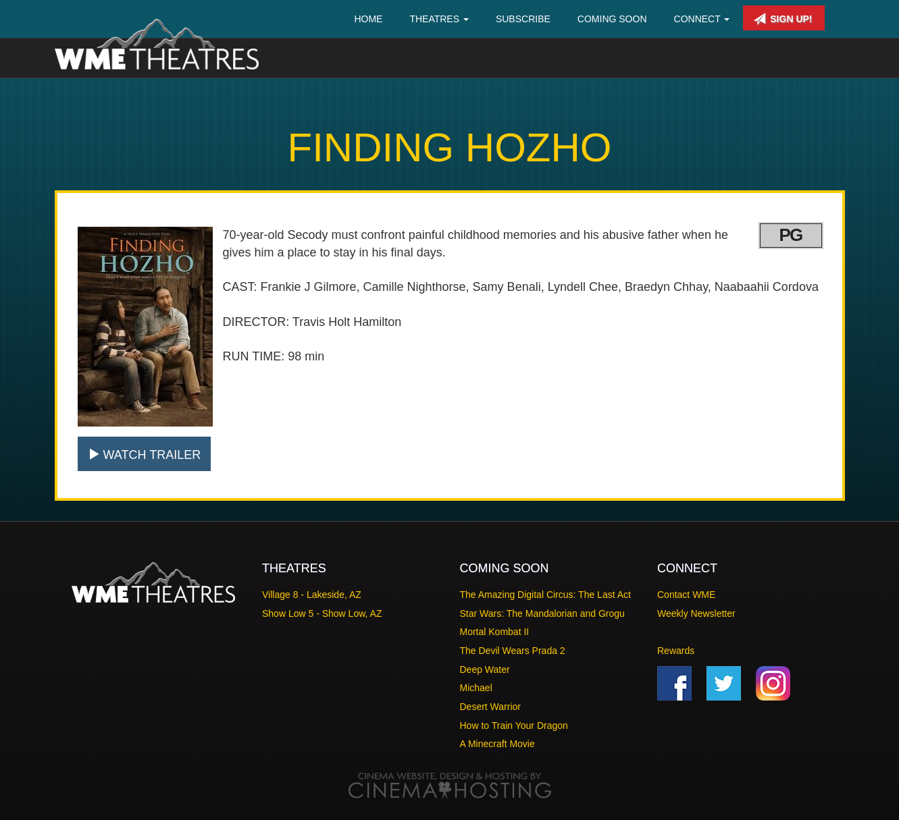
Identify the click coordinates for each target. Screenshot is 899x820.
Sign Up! (782, 19)
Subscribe (523, 18)
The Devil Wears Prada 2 (512, 650)
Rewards (675, 650)
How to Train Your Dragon (514, 725)
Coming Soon (612, 18)
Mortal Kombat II (495, 631)
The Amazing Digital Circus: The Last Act (545, 594)
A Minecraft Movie (497, 743)
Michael (476, 687)
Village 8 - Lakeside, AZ (311, 594)
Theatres (439, 18)
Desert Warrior (490, 706)
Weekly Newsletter (696, 613)
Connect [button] (702, 18)
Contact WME (686, 594)
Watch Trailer (144, 454)
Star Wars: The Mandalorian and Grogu (542, 613)
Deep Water (485, 669)
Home (368, 18)
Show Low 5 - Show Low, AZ (322, 613)
